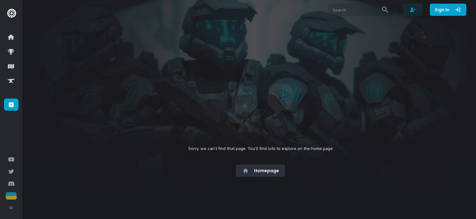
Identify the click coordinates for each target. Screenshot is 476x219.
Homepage (260, 170)
